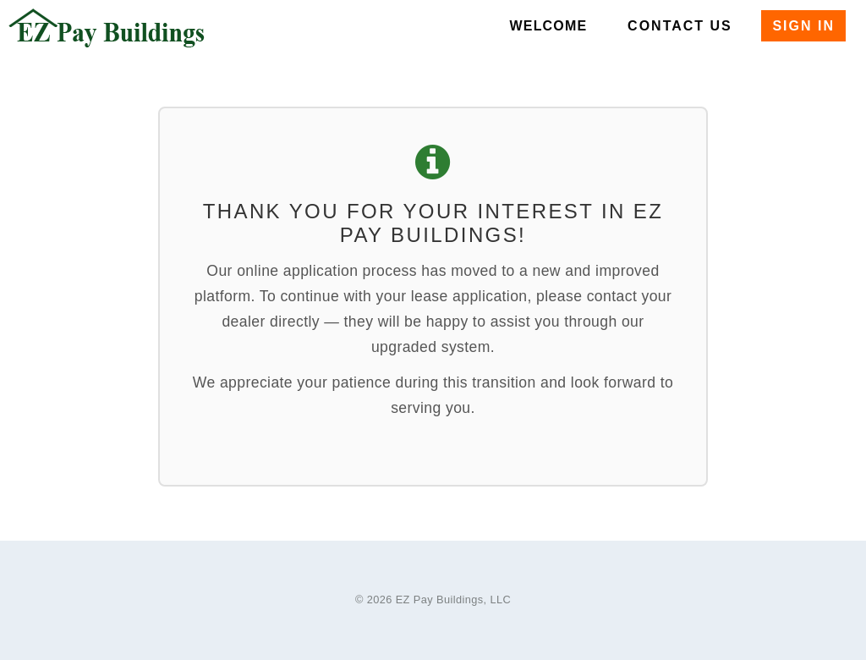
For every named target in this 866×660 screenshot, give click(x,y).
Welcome (548, 26)
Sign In (803, 26)
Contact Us (680, 26)
